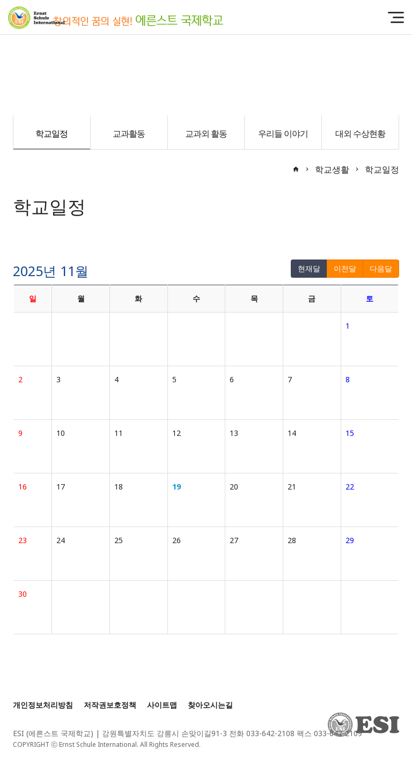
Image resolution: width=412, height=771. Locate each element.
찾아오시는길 (210, 705)
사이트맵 (162, 705)
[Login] (213, 744)
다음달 (381, 268)
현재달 (309, 268)
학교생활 (332, 169)
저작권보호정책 (110, 705)
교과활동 (129, 133)
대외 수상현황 (360, 133)
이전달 (345, 268)
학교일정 (51, 133)
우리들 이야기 (283, 133)
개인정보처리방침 (43, 705)
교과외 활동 (206, 133)
